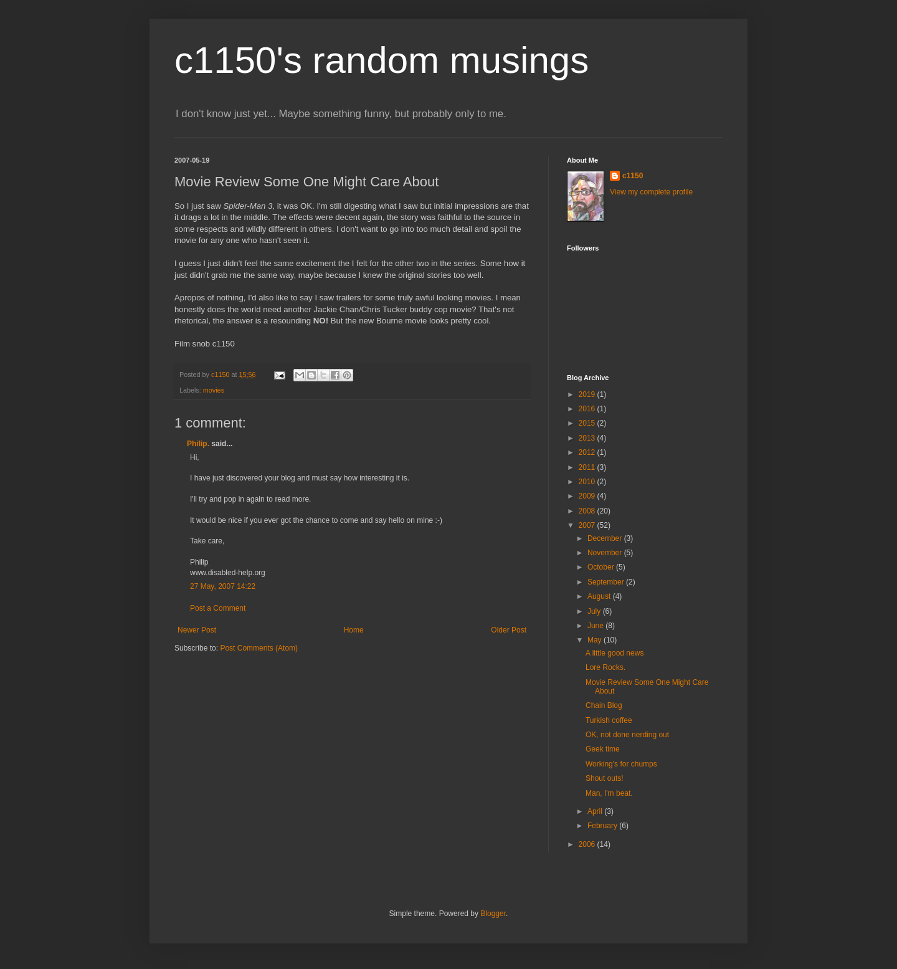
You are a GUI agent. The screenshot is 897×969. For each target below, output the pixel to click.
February (603, 825)
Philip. (198, 443)
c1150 (632, 175)
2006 (588, 844)
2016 (588, 408)
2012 (588, 452)
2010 (588, 481)
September (606, 582)
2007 (588, 525)
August (600, 596)
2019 (588, 394)
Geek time (603, 749)
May (595, 640)
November (605, 552)
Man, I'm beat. (609, 793)
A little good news (614, 653)
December (605, 538)
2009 (588, 496)
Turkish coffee (609, 720)
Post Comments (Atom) (259, 648)
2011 (588, 467)
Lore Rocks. (605, 667)
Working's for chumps (621, 764)
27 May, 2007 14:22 (222, 586)
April (595, 811)
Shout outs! (605, 778)
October (601, 567)
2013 (588, 438)
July (595, 611)
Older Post (508, 630)
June (596, 625)
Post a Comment (217, 608)
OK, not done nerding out (627, 734)
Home (354, 630)
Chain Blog (604, 705)
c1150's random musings (381, 60)
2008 (588, 511)
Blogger (493, 913)
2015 (588, 423)
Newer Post (197, 630)
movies (213, 390)
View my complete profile (651, 192)
